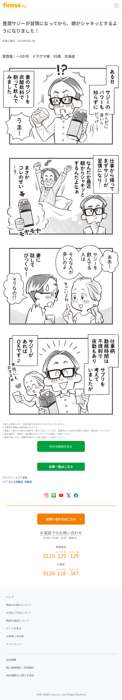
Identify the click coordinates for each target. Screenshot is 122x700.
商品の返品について (17, 620)
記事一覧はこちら (61, 466)
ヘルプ (10, 597)
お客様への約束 (15, 636)
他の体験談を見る (61, 446)
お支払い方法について (18, 612)
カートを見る (13, 628)
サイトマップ (13, 644)
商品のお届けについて (18, 605)
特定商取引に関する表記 (20, 675)
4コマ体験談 (16, 481)
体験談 (28, 481)
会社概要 (11, 659)
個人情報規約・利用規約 (20, 667)
